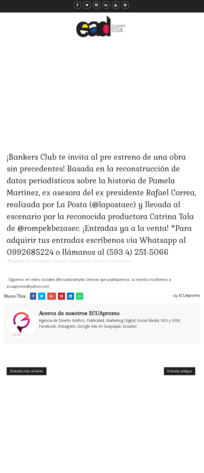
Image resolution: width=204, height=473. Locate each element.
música (99, 261)
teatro (126, 261)
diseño (46, 261)
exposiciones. (80, 261)
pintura (113, 261)
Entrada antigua (179, 371)
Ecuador (60, 261)
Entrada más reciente (26, 371)
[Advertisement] (102, 87)
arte (35, 261)
